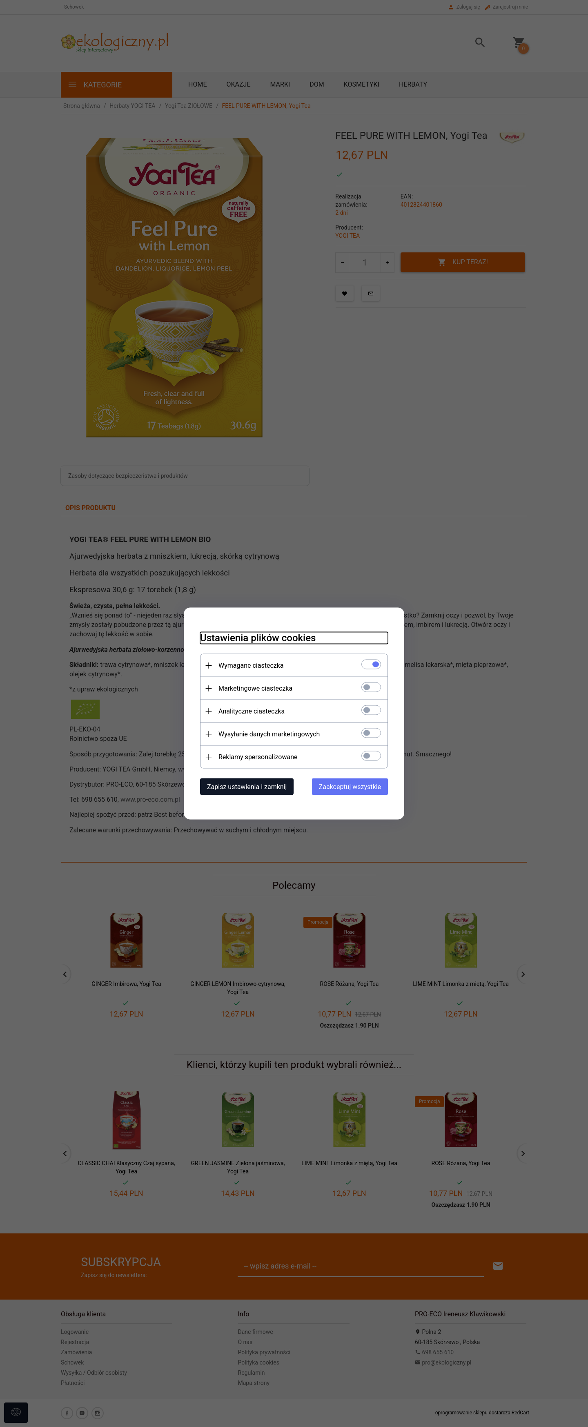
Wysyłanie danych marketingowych (269, 734)
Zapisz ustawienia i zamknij (247, 787)
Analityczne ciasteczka (251, 711)
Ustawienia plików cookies (258, 638)
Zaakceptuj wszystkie (350, 787)
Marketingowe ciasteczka (255, 688)
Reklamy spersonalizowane (257, 757)
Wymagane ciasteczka (251, 665)
